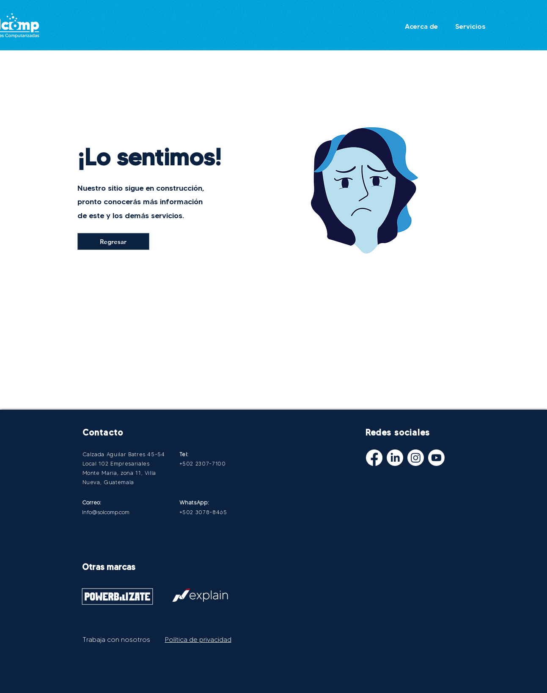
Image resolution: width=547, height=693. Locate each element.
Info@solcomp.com (105, 512)
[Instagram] (415, 457)
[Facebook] (374, 457)
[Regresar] (113, 241)
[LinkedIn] (395, 457)
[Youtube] (436, 457)
